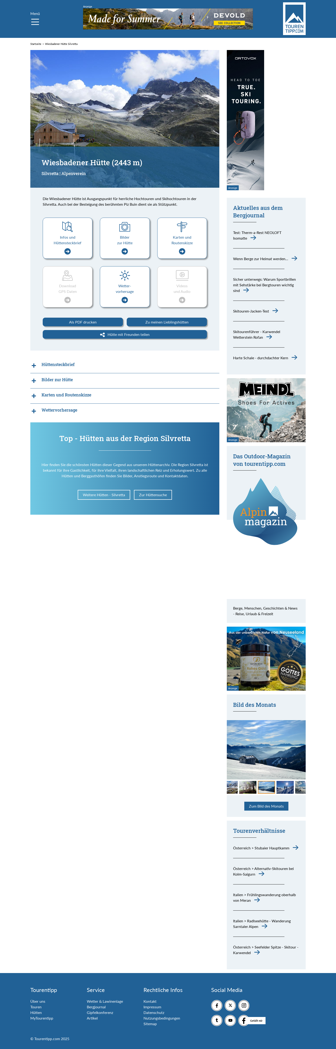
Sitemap (150, 1023)
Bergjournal (96, 1007)
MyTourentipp (41, 1018)
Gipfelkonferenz (100, 1012)
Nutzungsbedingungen (162, 1018)
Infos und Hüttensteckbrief (67, 245)
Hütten (36, 1012)
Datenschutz (154, 1012)
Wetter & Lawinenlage (105, 1001)
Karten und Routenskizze (182, 245)
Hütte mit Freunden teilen (124, 334)
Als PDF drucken (83, 322)
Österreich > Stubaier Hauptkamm (261, 848)
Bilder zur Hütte (125, 245)
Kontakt (150, 1001)
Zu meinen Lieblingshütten (167, 322)
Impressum (152, 1007)
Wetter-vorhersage (125, 293)
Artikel (92, 1018)
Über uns (37, 1001)
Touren (36, 1007)
